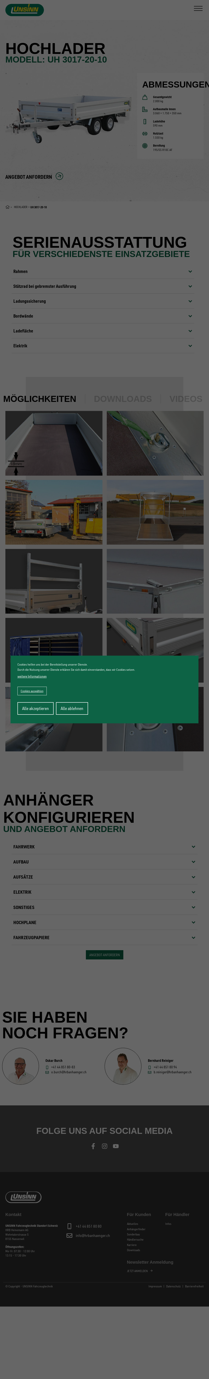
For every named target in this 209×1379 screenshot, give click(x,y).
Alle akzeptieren (35, 708)
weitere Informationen (32, 676)
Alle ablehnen (72, 708)
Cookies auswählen (32, 691)
